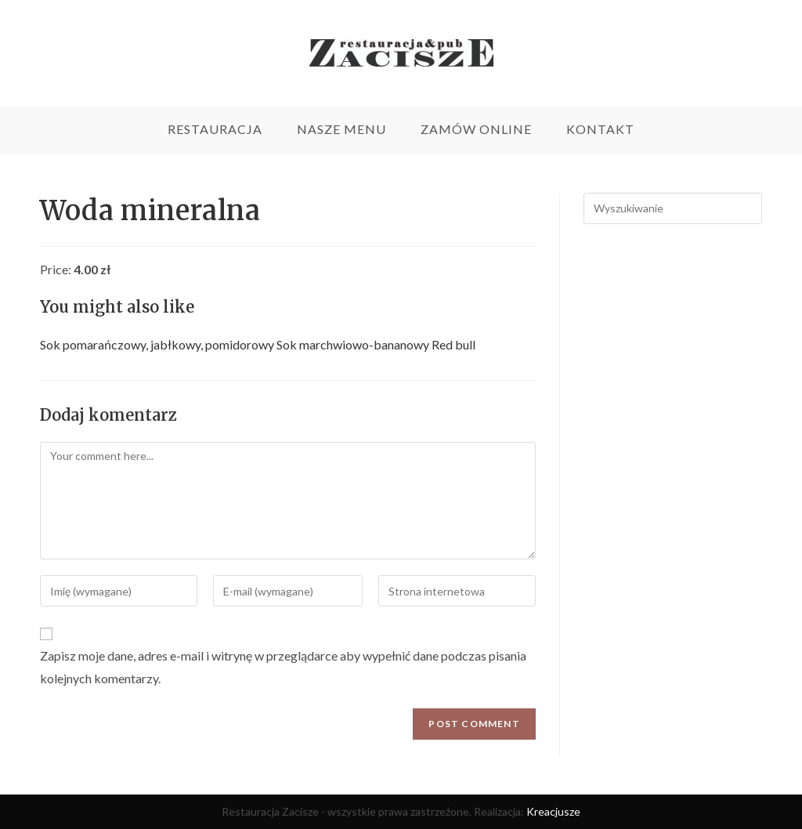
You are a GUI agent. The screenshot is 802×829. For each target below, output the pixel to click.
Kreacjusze (553, 811)
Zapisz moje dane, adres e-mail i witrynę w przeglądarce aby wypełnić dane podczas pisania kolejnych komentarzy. (283, 667)
